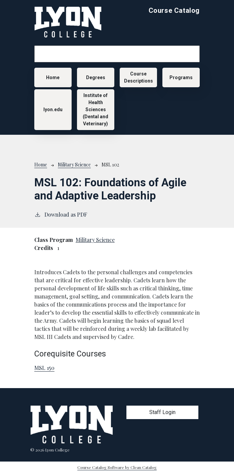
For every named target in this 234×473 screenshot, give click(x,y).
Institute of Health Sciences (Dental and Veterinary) (95, 109)
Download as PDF (60, 214)
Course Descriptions (138, 77)
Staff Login (162, 412)
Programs (181, 77)
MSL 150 (44, 367)
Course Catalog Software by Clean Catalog (117, 467)
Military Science (74, 164)
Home (53, 77)
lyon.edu (53, 109)
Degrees (95, 77)
